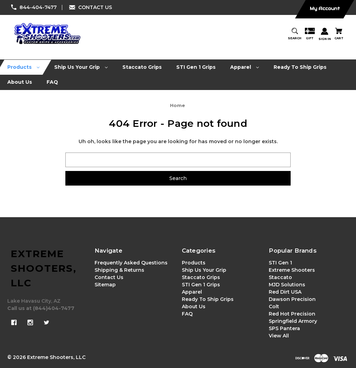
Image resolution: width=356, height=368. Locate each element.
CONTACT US (95, 7)
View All (279, 336)
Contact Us (109, 277)
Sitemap (105, 284)
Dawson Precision (292, 299)
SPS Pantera (284, 328)
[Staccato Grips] (142, 67)
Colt (274, 306)
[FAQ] (52, 82)
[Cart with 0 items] (339, 34)
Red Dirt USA (285, 292)
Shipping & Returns (119, 270)
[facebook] (14, 322)
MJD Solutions (287, 284)
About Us (193, 306)
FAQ (187, 314)
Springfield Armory (293, 321)
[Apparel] (245, 67)
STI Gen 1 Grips (201, 284)
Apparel (192, 292)
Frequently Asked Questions (131, 263)
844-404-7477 (38, 7)
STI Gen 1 (280, 263)
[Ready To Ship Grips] (300, 67)
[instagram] (30, 322)
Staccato (280, 277)
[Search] (294, 34)
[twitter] (46, 322)
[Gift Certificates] (309, 34)
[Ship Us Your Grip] (81, 67)
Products (193, 263)
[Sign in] (325, 34)
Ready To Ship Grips (208, 299)
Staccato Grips (201, 277)
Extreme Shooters (292, 270)
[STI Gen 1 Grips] (196, 67)
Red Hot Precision (292, 314)
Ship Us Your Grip (204, 270)
